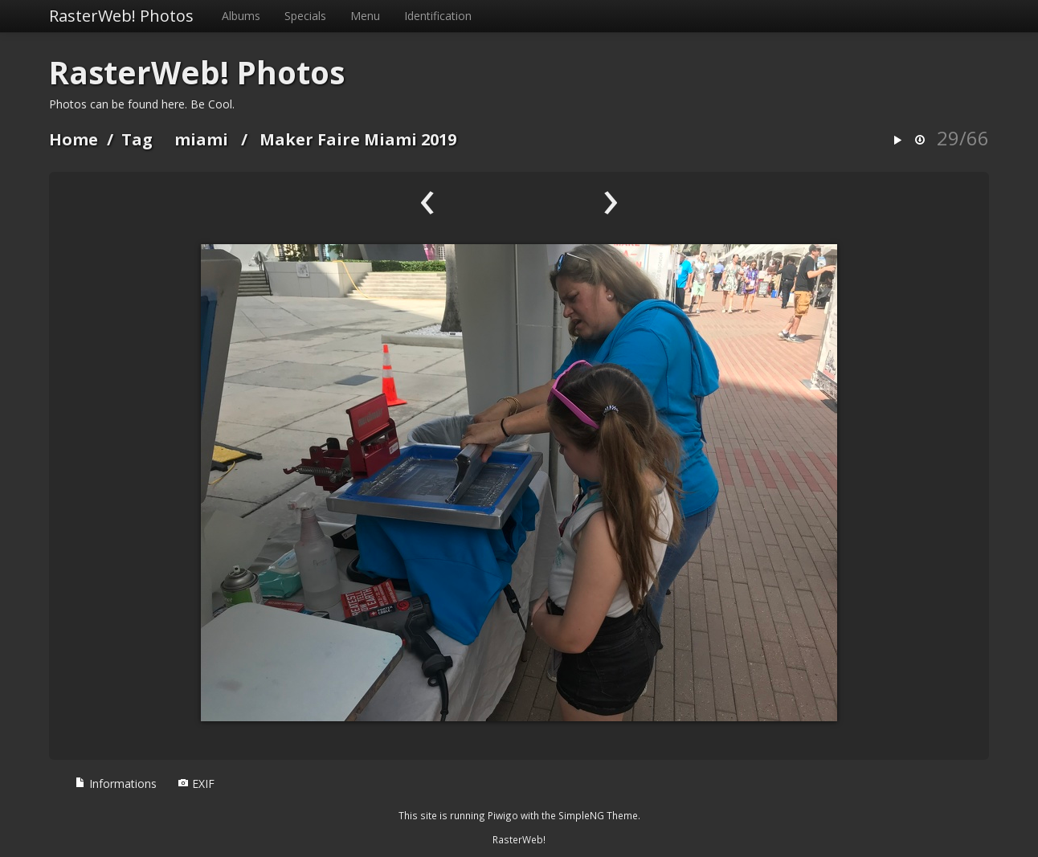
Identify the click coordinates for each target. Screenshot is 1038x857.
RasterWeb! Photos (121, 16)
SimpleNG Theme (598, 815)
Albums (241, 15)
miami (201, 139)
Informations (116, 783)
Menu (365, 15)
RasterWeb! (519, 839)
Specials (305, 15)
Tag (137, 139)
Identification (438, 15)
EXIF (196, 783)
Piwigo (503, 815)
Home (73, 139)
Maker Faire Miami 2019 (358, 139)
